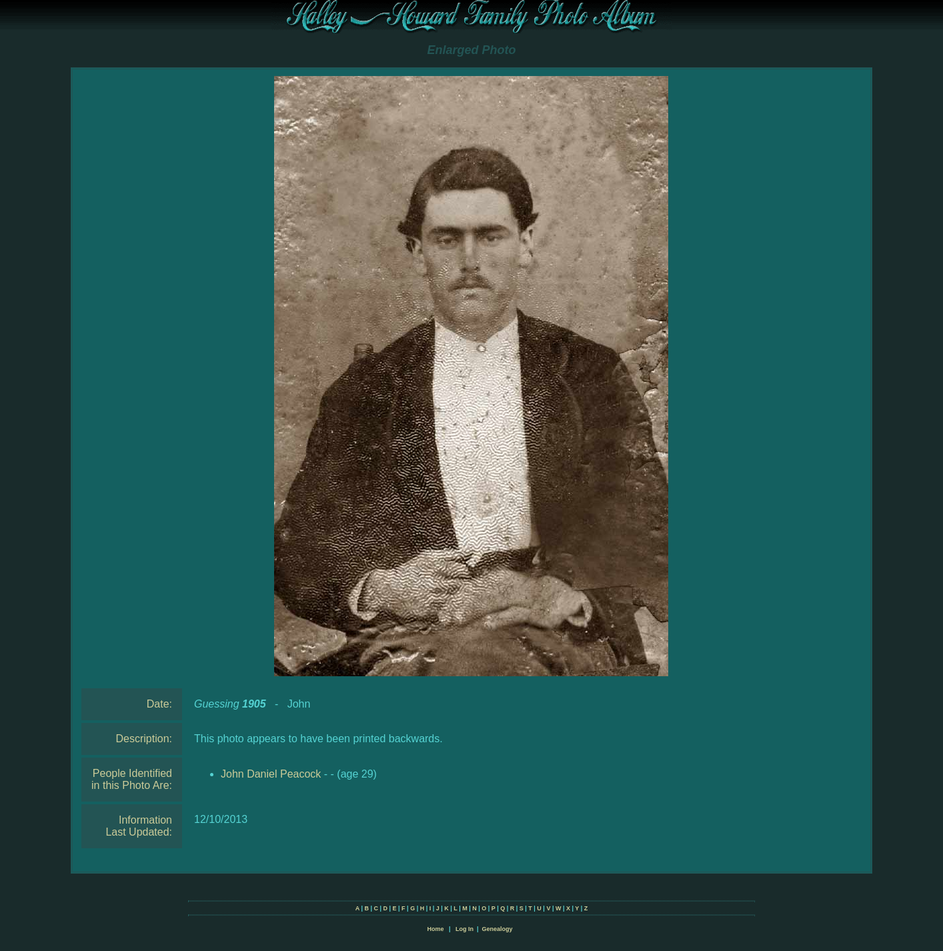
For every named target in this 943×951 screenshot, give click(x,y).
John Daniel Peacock (271, 774)
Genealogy (497, 929)
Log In (464, 929)
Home (435, 929)
